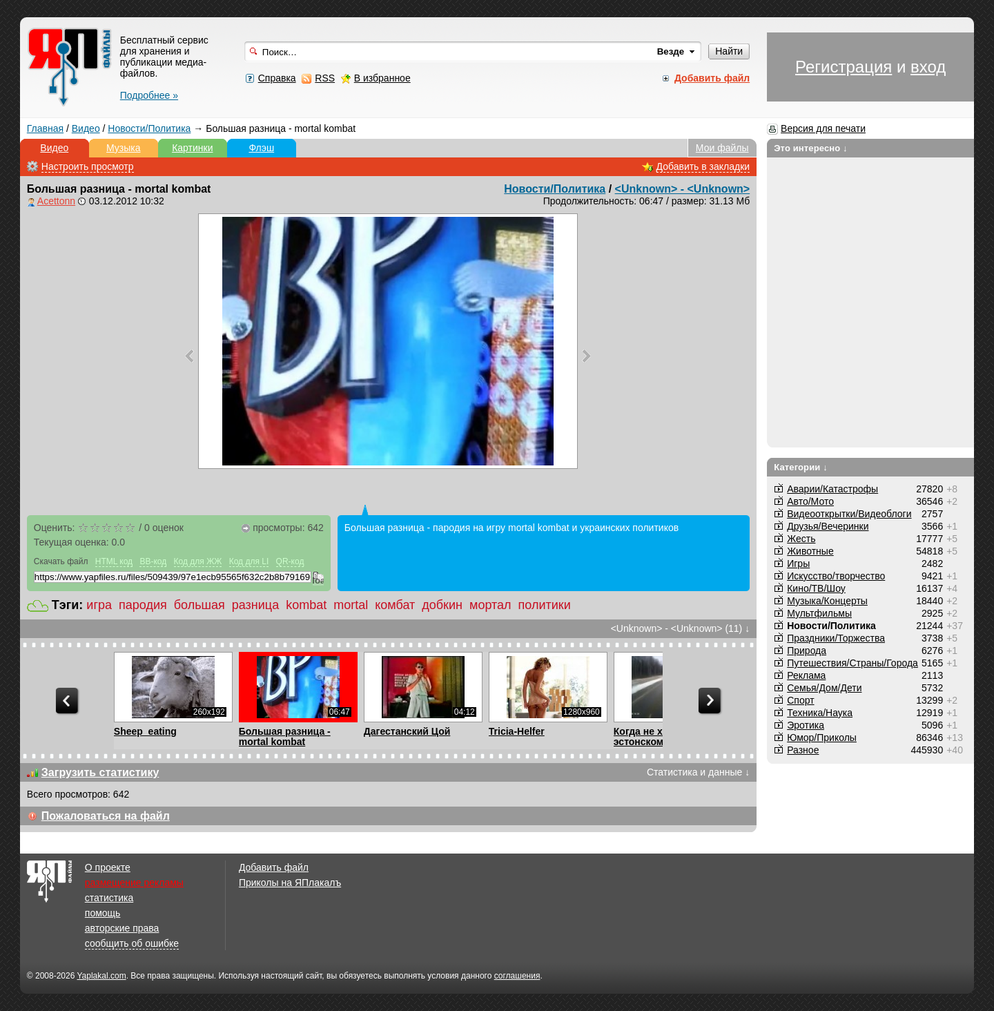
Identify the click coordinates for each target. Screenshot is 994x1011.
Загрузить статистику (100, 772)
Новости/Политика (149, 128)
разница (255, 604)
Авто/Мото (810, 501)
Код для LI (249, 561)
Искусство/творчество (836, 575)
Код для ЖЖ (198, 561)
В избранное (382, 78)
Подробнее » (149, 95)
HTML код (114, 561)
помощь (103, 912)
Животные (810, 551)
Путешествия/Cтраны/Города (852, 662)
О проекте (107, 867)
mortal (350, 604)
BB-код (152, 561)
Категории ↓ (801, 467)
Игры (798, 563)
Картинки (192, 147)
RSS (325, 78)
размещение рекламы (134, 882)
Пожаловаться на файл (105, 816)
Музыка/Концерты (827, 600)
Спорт (800, 700)
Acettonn (56, 200)
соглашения (517, 976)
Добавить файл (274, 867)
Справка (277, 78)
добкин (442, 604)
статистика (109, 897)
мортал (490, 604)
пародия (143, 604)
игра (99, 604)
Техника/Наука (819, 712)
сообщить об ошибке (132, 943)
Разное (803, 749)
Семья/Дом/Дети (824, 687)
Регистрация (843, 66)
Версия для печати (823, 128)
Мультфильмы (819, 613)
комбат (395, 604)
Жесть (801, 538)
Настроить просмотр (87, 166)
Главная (45, 128)
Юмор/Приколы (822, 737)
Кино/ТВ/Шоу (816, 588)
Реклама (806, 675)
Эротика (805, 725)
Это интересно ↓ (811, 148)
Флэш (261, 147)
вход (928, 66)
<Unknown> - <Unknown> (682, 189)
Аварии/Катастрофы (832, 488)
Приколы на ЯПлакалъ (290, 882)
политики (544, 604)
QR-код (290, 561)
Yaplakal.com (101, 976)
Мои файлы (722, 147)
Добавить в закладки (703, 166)
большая (199, 604)
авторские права (122, 928)
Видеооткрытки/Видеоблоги (849, 513)
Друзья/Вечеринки (827, 526)
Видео (86, 128)
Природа (806, 650)
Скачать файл (61, 561)
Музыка (123, 147)
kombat (306, 604)
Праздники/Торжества (836, 638)
